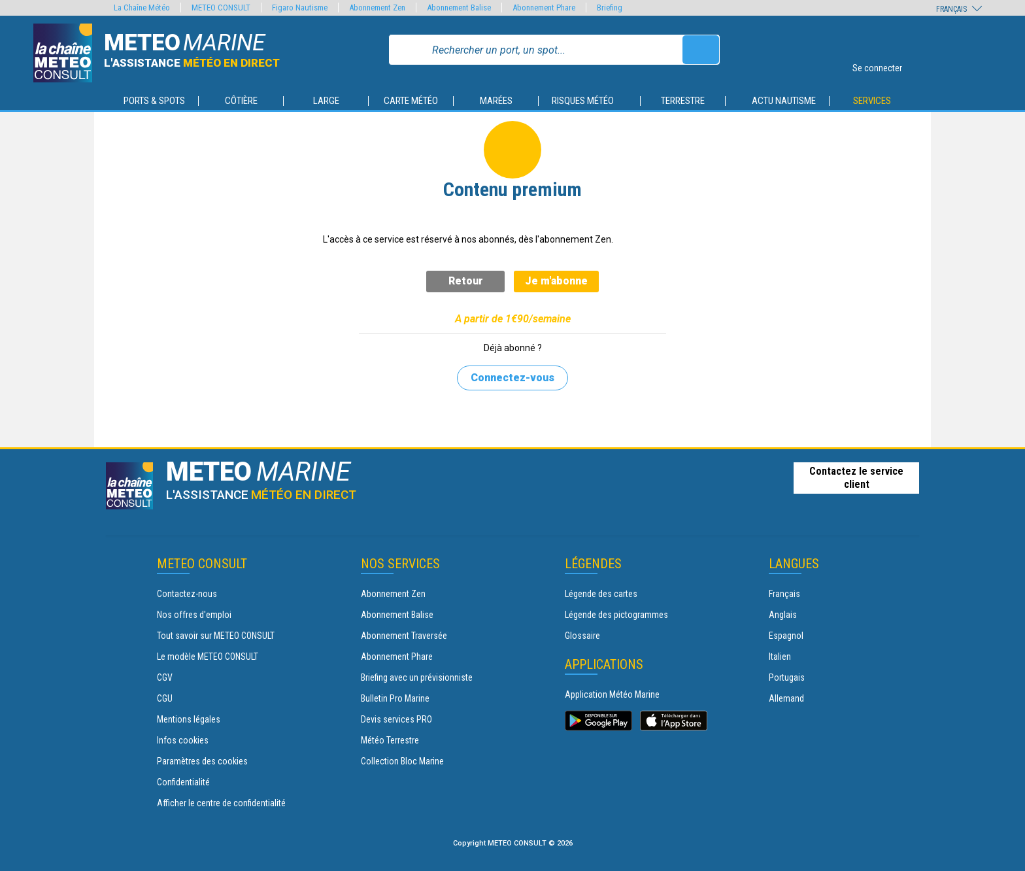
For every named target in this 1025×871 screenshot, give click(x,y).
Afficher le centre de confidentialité (221, 803)
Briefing (609, 7)
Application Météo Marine (612, 694)
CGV (165, 677)
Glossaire (582, 635)
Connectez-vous (512, 377)
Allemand (786, 698)
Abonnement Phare (397, 656)
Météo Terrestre (390, 740)
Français (784, 594)
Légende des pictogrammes (616, 614)
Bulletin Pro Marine (395, 698)
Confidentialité (183, 782)
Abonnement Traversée (404, 635)
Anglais (783, 614)
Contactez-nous (187, 594)
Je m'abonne (556, 281)
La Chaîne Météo (142, 7)
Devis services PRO (396, 719)
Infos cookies (183, 740)
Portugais (787, 677)
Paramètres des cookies (202, 761)
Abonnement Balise (397, 614)
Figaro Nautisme (300, 7)
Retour (465, 281)
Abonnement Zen (393, 594)
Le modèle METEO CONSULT (207, 656)
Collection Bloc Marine (402, 761)
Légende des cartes (601, 594)
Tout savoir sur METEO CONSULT (216, 635)
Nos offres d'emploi (194, 614)
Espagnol (786, 635)
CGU (165, 698)
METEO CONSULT (221, 7)
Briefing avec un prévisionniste (417, 677)
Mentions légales (188, 719)
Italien (780, 656)
